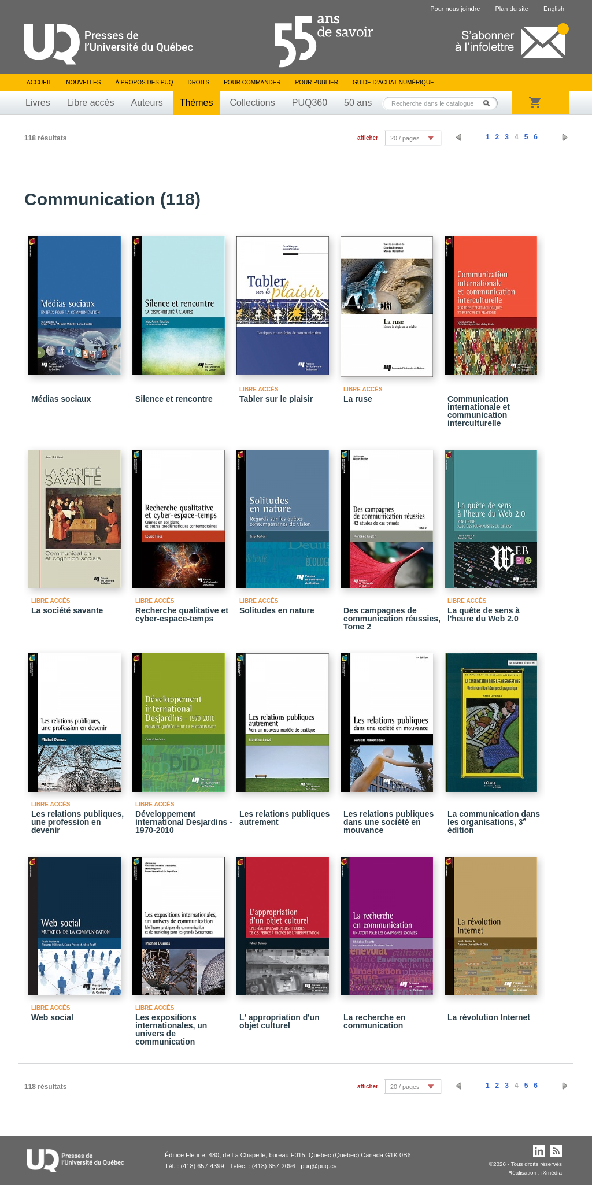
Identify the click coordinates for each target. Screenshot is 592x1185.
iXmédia (551, 1172)
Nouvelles (83, 82)
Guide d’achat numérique (393, 82)
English (553, 8)
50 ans (358, 103)
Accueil (39, 82)
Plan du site (511, 8)
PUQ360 (309, 103)
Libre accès (90, 103)
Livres (37, 103)
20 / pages (404, 138)
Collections (252, 103)
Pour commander (252, 82)
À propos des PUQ (144, 82)
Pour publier (316, 82)
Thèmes (196, 103)
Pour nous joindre (455, 8)
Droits (198, 82)
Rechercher (489, 103)
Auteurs (147, 103)
